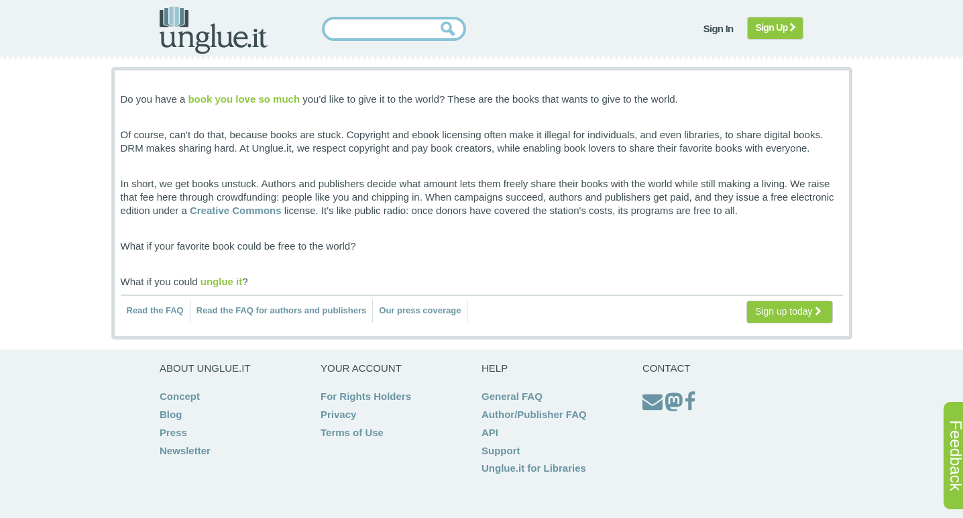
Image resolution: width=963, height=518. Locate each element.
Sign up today (788, 311)
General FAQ (512, 396)
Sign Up (775, 27)
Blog (171, 414)
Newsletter (185, 450)
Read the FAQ (155, 310)
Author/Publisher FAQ (534, 414)
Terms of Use (352, 432)
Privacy (338, 414)
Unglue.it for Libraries (534, 468)
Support (501, 450)
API (490, 432)
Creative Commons (236, 210)
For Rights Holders (366, 396)
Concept (180, 396)
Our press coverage (420, 310)
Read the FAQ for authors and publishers (281, 310)
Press (173, 432)
